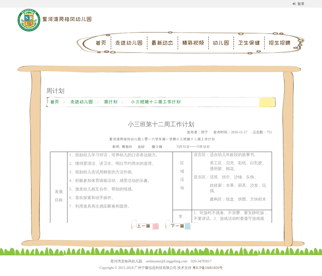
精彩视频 (193, 43)
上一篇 (144, 226)
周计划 (110, 102)
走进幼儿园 (129, 43)
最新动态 (162, 43)
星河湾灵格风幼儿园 (67, 19)
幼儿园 (221, 43)
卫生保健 (249, 43)
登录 (298, 4)
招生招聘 (279, 43)
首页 (100, 43)
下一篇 (177, 226)
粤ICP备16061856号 (207, 268)
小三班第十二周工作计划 (156, 102)
